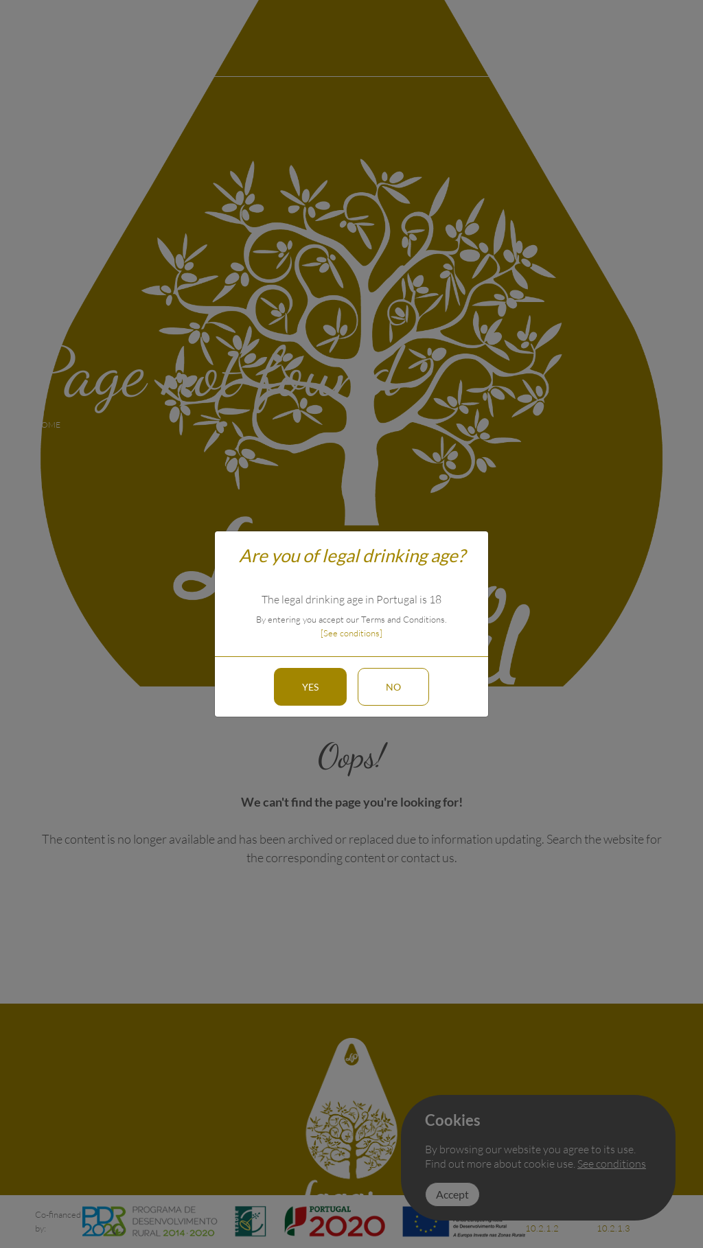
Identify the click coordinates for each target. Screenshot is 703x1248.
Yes (310, 687)
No (393, 687)
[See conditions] (351, 632)
